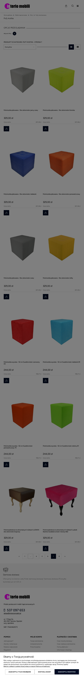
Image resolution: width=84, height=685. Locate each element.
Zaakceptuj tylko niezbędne (20, 672)
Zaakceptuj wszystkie (67, 672)
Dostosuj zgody (44, 672)
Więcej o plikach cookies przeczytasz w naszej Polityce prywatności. (27, 666)
